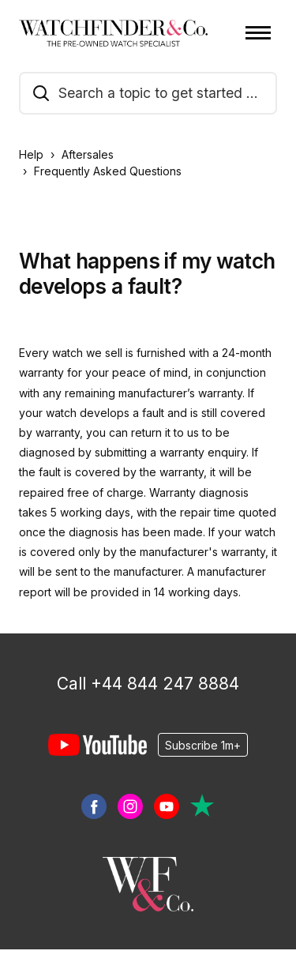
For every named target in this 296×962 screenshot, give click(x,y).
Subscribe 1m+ (203, 745)
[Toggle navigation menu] (258, 33)
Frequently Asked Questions (108, 171)
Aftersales (88, 154)
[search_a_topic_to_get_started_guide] (148, 93)
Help (31, 154)
